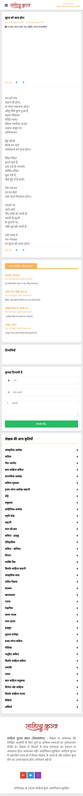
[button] (16, 82)
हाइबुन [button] (41, 628)
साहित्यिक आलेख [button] (41, 509)
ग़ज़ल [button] (41, 674)
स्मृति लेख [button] (41, 516)
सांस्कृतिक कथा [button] (41, 575)
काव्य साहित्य (9, 22)
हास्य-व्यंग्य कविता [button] (41, 641)
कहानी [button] (41, 522)
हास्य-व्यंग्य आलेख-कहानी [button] (41, 489)
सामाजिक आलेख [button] (41, 476)
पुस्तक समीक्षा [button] (41, 634)
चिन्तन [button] (41, 555)
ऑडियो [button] (41, 707)
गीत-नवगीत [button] (41, 463)
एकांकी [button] (41, 667)
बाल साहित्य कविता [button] (41, 470)
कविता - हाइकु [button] (41, 535)
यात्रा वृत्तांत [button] (41, 621)
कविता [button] (41, 456)
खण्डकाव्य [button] (41, 595)
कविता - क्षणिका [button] (41, 549)
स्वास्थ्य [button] (41, 588)
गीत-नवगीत (20, 22)
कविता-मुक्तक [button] (41, 483)
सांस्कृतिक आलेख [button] (41, 450)
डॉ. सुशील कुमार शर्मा (34, 22)
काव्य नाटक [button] (41, 615)
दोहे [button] (41, 496)
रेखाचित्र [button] (41, 608)
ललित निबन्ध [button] (41, 582)
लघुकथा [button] (41, 503)
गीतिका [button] (41, 647)
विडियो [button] (41, 700)
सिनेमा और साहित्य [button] (41, 687)
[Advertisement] (41, 53)
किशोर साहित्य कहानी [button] (41, 568)
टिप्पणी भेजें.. (41, 424)
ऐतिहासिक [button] (41, 542)
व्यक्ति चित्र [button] (41, 562)
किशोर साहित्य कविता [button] (41, 661)
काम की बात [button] (41, 529)
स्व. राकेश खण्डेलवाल (23, 295)
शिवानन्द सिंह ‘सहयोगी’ (24, 279)
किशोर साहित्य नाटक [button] (41, 694)
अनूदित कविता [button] (41, 654)
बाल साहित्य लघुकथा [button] (41, 680)
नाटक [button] (41, 601)
